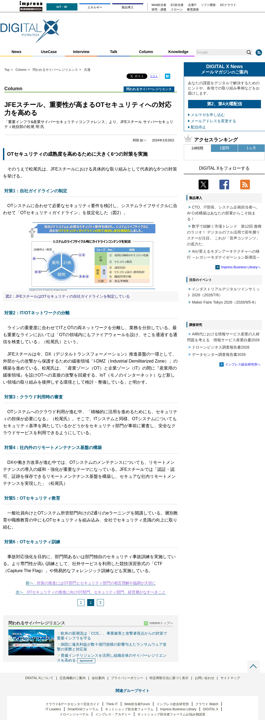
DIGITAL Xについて (39, 678)
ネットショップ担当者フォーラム (129, 709)
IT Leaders (53, 709)
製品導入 (128, 7)
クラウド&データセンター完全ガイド (73, 704)
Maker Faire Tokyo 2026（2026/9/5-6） (225, 302)
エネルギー (94, 7)
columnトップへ (161, 623)
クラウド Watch (206, 704)
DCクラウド (228, 5)
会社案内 (98, 678)
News (17, 52)
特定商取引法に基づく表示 (169, 678)
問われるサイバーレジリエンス (36, 623)
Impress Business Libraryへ (241, 267)
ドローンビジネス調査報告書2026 (220, 347)
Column (146, 52)
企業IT (192, 5)
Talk (113, 52)
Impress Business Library (178, 709)
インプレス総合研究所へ (243, 364)
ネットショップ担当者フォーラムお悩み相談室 (171, 714)
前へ (29, 583)
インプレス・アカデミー (113, 714)
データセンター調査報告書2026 (219, 354)
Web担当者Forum (137, 704)
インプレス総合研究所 (173, 704)
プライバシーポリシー (127, 678)
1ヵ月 (251, 148)
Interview (81, 52)
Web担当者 (159, 5)
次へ (19, 592)
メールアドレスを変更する (213, 121)
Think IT (112, 704)
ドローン (177, 9)
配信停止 (198, 127)
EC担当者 (177, 5)
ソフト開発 (208, 5)
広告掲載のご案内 (73, 678)
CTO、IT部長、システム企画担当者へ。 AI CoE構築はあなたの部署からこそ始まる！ (223, 213)
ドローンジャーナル (74, 714)
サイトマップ (230, 678)
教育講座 (193, 9)
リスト (154, 76)
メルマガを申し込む (208, 115)
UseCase (49, 52)
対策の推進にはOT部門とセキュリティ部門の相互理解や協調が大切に (96, 583)
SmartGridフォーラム (82, 709)
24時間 (197, 148)
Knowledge (178, 52)
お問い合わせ (204, 678)
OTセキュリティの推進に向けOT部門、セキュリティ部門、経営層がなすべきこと (96, 592)
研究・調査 (159, 9)
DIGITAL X (210, 709)
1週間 (224, 148)
